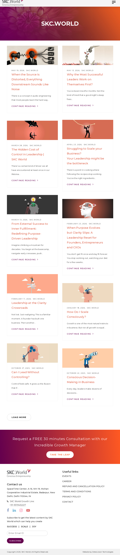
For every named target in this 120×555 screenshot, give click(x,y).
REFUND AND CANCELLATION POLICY (83, 486)
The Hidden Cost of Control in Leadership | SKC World (28, 154)
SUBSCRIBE (15, 541)
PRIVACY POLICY (71, 496)
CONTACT (67, 501)
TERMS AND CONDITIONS (76, 491)
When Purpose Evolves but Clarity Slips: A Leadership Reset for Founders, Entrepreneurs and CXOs (85, 237)
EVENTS (66, 476)
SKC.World (32, 70)
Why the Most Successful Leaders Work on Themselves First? (85, 79)
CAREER (66, 481)
